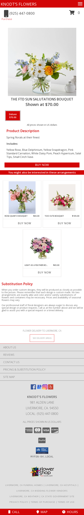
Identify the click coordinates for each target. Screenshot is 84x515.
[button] (74, 13)
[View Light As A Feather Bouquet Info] (42, 246)
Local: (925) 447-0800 (42, 413)
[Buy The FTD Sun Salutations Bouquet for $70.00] (42, 165)
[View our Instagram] (44, 388)
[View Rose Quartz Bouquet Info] (22, 197)
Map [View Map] (42, 512)
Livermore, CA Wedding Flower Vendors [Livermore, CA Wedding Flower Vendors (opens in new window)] (42, 490)
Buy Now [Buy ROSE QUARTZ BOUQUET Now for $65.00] (24, 223)
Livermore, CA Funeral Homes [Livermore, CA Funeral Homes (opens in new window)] (24, 485)
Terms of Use (66, 502)
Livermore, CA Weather (24, 496)
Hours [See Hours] (70, 512)
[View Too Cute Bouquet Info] (62, 197)
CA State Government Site (57, 496)
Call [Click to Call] (14, 512)
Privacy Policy (18, 502)
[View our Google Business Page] (39, 388)
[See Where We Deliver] (42, 337)
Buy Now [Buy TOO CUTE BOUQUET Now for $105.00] (64, 223)
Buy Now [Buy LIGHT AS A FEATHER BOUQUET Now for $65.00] (44, 272)
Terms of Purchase (43, 502)
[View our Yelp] (50, 388)
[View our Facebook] (33, 388)
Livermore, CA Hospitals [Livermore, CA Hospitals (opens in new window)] (61, 485)
